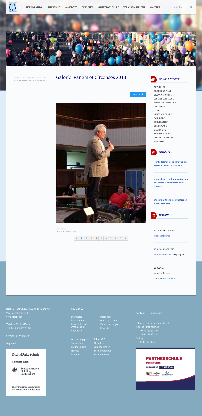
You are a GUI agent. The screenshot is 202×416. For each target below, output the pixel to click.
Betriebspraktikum (163, 254)
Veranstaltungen (134, 7)
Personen (88, 7)
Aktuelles (159, 87)
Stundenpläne (101, 354)
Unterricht (54, 7)
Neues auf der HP (163, 114)
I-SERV (157, 110)
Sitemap (75, 354)
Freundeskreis (78, 346)
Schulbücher (161, 121)
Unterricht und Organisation (79, 325)
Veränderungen (102, 346)
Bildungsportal (163, 94)
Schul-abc (159, 118)
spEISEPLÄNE (160, 125)
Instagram (159, 106)
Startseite (160, 129)
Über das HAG (34, 7)
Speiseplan (77, 343)
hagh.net (11, 343)
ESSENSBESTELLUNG (164, 98)
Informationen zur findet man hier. (171, 183)
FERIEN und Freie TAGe (165, 102)
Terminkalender (162, 133)
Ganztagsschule (108, 7)
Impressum (156, 312)
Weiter (138, 94)
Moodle (75, 350)
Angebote (71, 7)
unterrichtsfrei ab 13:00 (165, 278)
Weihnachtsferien (162, 235)
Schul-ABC (99, 339)
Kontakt (155, 7)
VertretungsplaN (163, 137)
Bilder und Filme (162, 91)
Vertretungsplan (80, 339)
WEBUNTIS (159, 141)
